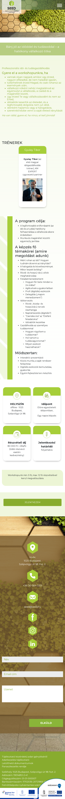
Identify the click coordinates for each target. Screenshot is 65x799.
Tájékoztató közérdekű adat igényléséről (24, 756)
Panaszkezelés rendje (14, 766)
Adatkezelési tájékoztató (15, 760)
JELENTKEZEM (32, 502)
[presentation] (21, 716)
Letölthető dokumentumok (17, 763)
